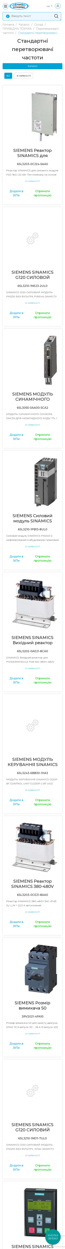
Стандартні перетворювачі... (38, 33)
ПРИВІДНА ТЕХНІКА (17, 28)
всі (8, 75)
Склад (39, 24)
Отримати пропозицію (42, 193)
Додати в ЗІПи (16, 193)
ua (48, 6)
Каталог (25, 24)
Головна (9, 24)
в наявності (24, 75)
